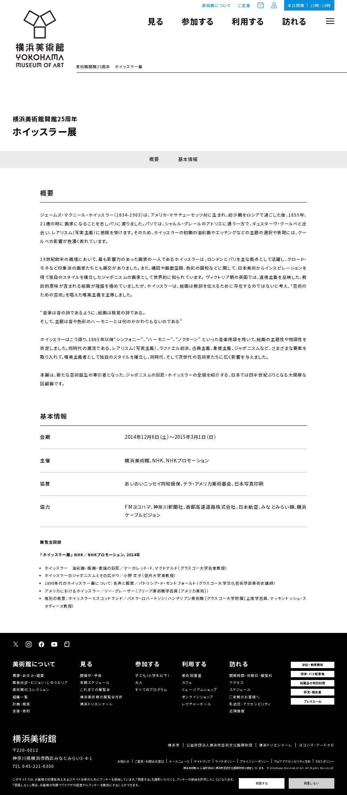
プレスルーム (313, 701)
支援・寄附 (21, 711)
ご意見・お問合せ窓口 (150, 761)
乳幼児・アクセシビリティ (250, 703)
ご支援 (244, 5)
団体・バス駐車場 (313, 674)
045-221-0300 (38, 766)
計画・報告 (21, 703)
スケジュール (240, 689)
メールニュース (179, 761)
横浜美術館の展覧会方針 (101, 696)
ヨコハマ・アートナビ (316, 745)
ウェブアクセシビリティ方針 (292, 761)
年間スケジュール (95, 682)
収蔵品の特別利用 (313, 683)
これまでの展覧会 (95, 689)
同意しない (311, 783)
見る (156, 21)
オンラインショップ (197, 696)
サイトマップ (202, 761)
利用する (248, 21)
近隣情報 (237, 711)
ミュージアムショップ (199, 689)
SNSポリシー (324, 761)
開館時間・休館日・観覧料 (251, 675)
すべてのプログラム (151, 689)
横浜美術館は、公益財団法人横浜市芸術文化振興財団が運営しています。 (223, 768)
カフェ (187, 682)
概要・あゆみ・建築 (28, 675)
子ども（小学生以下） (152, 675)
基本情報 (188, 159)
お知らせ (123, 761)
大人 (139, 682)
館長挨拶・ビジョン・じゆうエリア (40, 682)
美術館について (216, 5)
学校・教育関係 (312, 664)
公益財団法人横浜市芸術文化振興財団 (219, 745)
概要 (154, 159)
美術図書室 (191, 675)
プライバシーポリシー (254, 761)
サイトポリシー (225, 761)
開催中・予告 (91, 675)
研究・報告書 (313, 692)
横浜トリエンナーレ (96, 703)
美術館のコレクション (31, 689)
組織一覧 (20, 696)
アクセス (236, 682)
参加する (198, 21)
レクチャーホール (196, 703)
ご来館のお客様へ (244, 696)
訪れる (294, 21)
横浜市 (173, 745)
